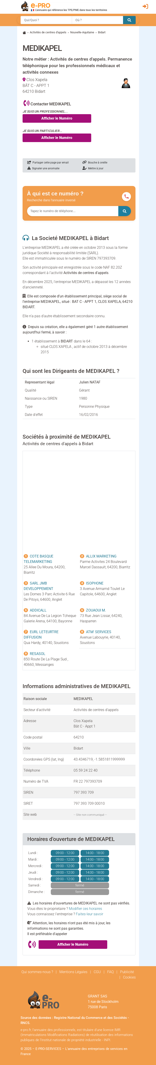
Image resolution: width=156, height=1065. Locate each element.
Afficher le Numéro (56, 118)
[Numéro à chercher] (72, 211)
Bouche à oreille (94, 162)
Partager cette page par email (48, 162)
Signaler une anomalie (43, 168)
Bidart (101, 32)
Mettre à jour (92, 168)
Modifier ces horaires (85, 908)
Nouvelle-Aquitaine (82, 32)
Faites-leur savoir (89, 914)
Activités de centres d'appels (48, 32)
